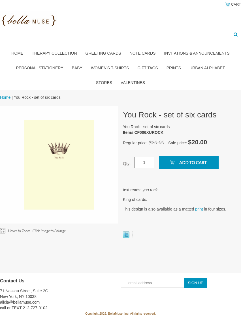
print (199, 209)
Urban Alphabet (207, 68)
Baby (77, 68)
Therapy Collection (54, 53)
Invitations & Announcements (196, 53)
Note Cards (143, 53)
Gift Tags (147, 68)
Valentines (133, 82)
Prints (174, 68)
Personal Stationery (39, 68)
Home (17, 53)
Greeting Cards (103, 53)
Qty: (127, 163)
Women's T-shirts (110, 68)
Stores (104, 82)
